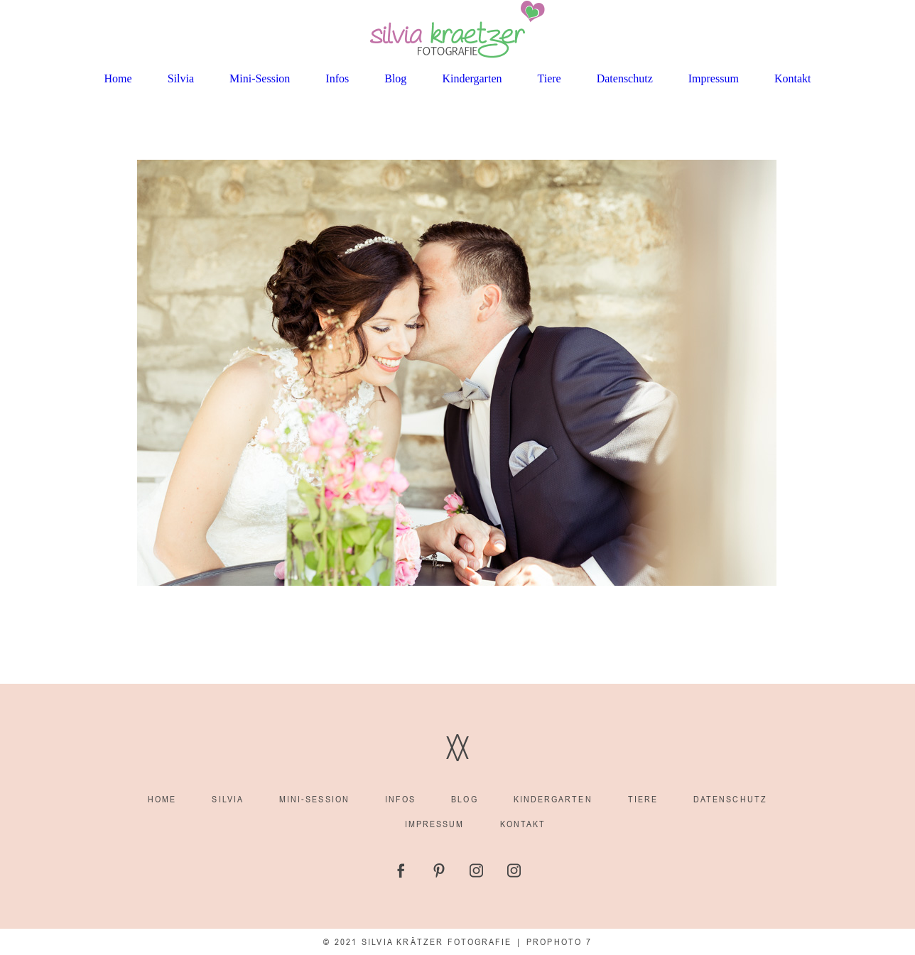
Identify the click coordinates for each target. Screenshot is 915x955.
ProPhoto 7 (558, 942)
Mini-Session (259, 78)
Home (118, 78)
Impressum (713, 78)
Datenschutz (625, 78)
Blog (395, 78)
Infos (337, 78)
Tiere (549, 78)
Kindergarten (472, 78)
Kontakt (792, 78)
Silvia (181, 78)
